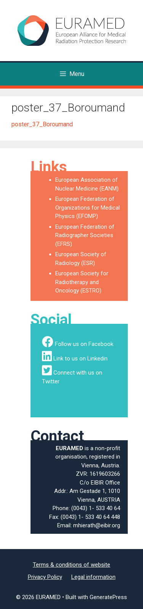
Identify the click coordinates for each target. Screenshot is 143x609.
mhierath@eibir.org (96, 525)
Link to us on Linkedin (80, 358)
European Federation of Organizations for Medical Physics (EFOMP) (87, 207)
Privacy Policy (45, 576)
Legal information (93, 576)
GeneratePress (108, 597)
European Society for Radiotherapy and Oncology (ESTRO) (81, 282)
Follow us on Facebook (84, 344)
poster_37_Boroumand (42, 124)
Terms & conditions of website (71, 564)
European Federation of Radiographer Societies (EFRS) (84, 235)
